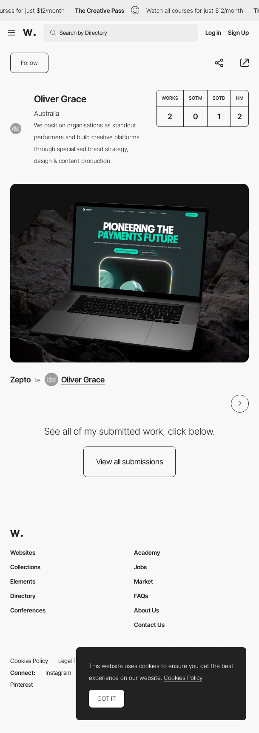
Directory (23, 595)
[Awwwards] (29, 32)
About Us (146, 610)
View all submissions (129, 461)
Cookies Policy (29, 660)
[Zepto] (129, 273)
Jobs (140, 566)
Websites (22, 552)
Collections (25, 566)
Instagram (58, 672)
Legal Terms (73, 660)
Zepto (20, 379)
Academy (147, 552)
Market (143, 581)
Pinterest (21, 684)
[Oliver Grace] (75, 379)
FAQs (141, 595)
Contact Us (149, 624)
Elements (22, 581)
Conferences (28, 610)
